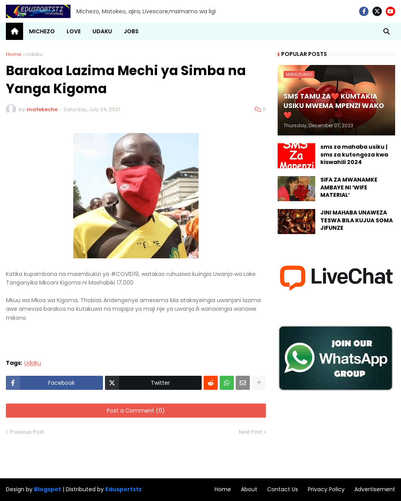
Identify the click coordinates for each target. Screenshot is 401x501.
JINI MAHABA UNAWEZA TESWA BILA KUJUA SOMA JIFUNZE (356, 220)
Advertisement (374, 489)
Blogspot (47, 489)
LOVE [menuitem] (74, 31)
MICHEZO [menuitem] (42, 31)
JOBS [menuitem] (131, 31)
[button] (386, 31)
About (249, 489)
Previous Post (27, 431)
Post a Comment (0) (136, 410)
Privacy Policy (326, 489)
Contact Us (282, 489)
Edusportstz (123, 489)
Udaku (34, 54)
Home (14, 54)
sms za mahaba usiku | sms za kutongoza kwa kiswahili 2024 (354, 154)
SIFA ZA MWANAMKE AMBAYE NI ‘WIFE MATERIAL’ (349, 187)
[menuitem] (14, 31)
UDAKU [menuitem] (102, 31)
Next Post (250, 431)
